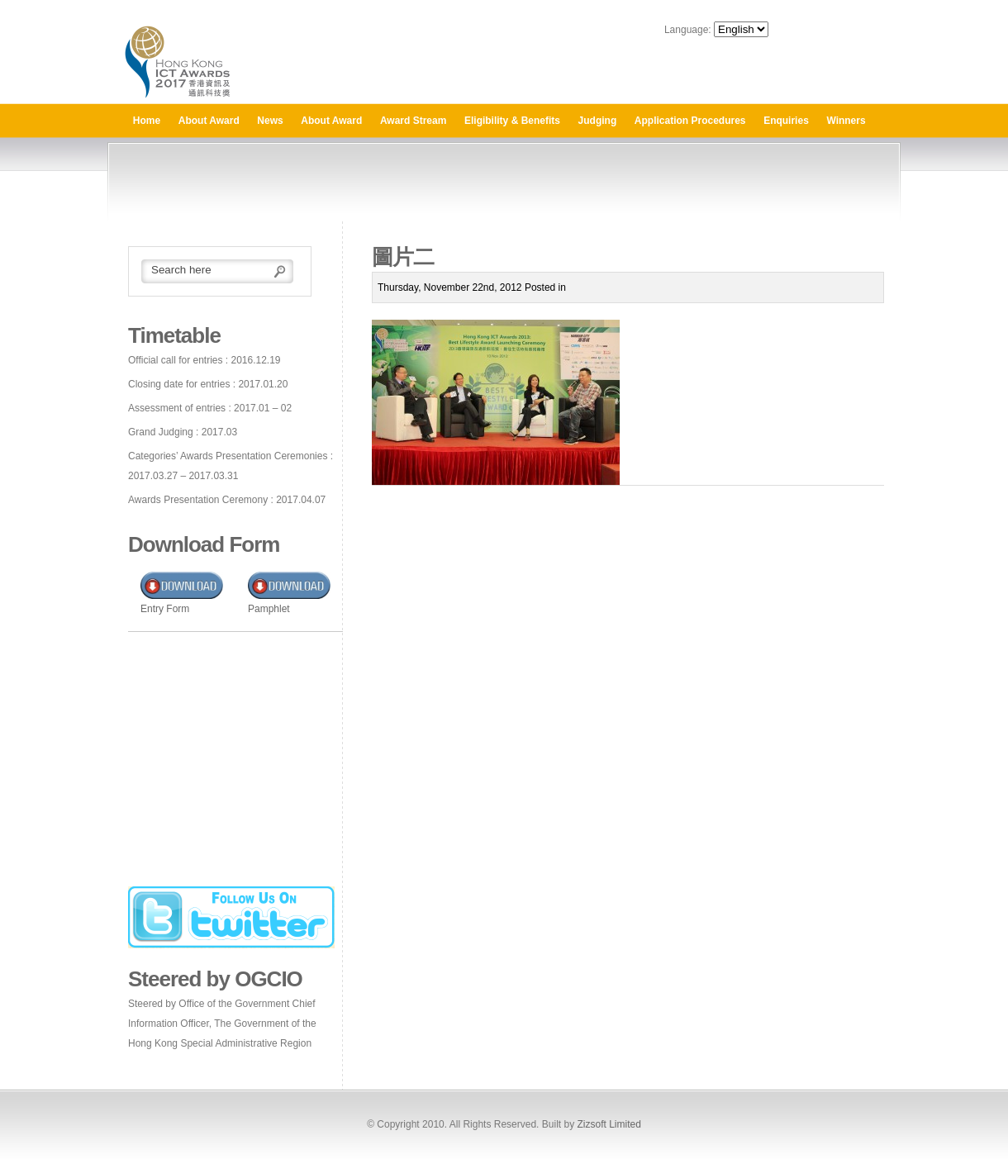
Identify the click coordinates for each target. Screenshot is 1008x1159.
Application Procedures (690, 120)
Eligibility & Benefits (512, 120)
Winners (845, 120)
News (270, 120)
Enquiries (786, 120)
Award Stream (413, 120)
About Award (209, 120)
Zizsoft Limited (608, 1124)
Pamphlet (269, 609)
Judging (597, 120)
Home (146, 120)
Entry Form (164, 609)
